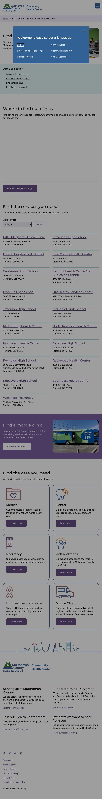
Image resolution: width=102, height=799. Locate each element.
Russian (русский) (25, 57)
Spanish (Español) (59, 45)
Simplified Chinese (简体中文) (30, 51)
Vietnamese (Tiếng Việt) (62, 51)
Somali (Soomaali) (59, 57)
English (20, 45)
